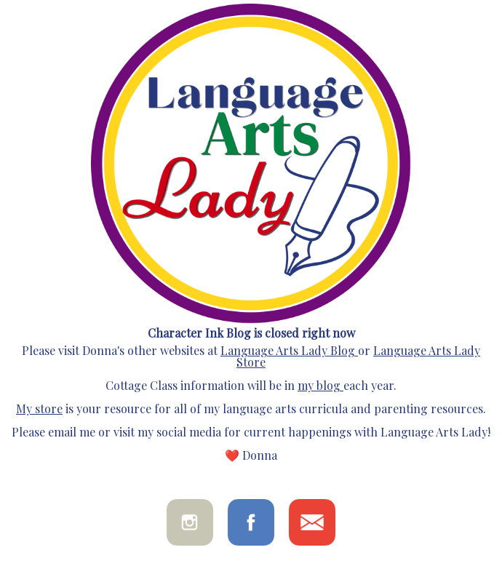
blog (327, 385)
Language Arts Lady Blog (287, 350)
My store (39, 408)
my (306, 385)
